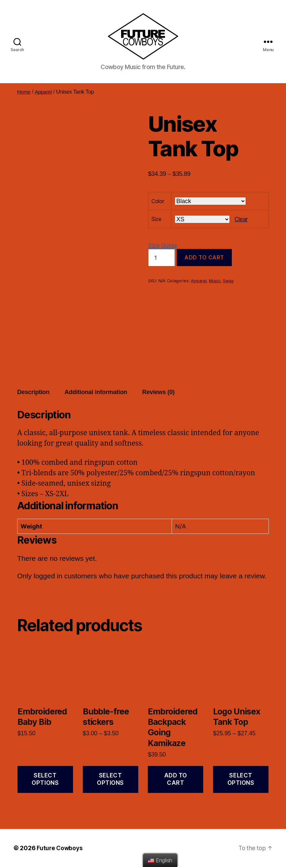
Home (24, 92)
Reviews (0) (158, 392)
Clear (242, 219)
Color (157, 201)
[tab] (33, 392)
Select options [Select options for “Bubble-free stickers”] (110, 779)
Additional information (96, 392)
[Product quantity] (161, 257)
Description (33, 392)
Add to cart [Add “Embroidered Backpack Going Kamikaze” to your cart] (175, 779)
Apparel (44, 92)
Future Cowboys (60, 848)
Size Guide (162, 245)
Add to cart (204, 257)
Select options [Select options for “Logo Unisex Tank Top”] (240, 779)
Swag (228, 280)
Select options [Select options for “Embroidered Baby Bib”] (45, 779)
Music (214, 280)
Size (156, 219)
